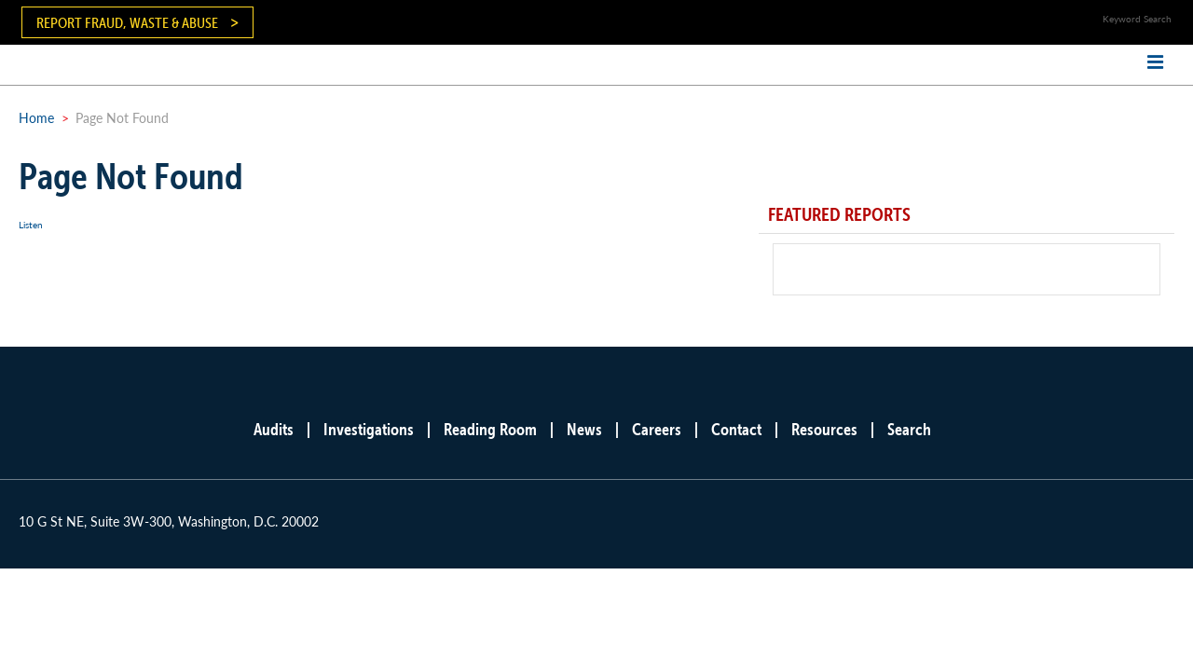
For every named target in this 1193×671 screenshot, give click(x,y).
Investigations (368, 429)
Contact (736, 429)
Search (909, 429)
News (584, 429)
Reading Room (490, 429)
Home (36, 117)
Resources (824, 429)
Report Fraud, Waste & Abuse (127, 22)
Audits (274, 429)
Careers (656, 429)
